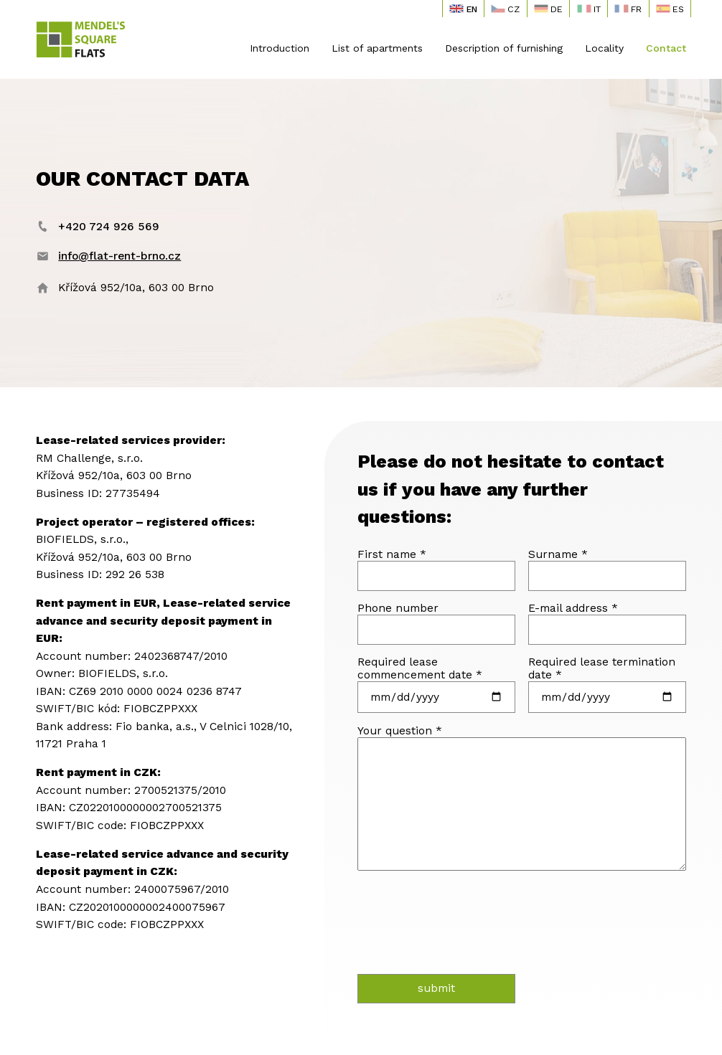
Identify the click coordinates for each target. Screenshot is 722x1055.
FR (628, 9)
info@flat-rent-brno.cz (119, 256)
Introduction (279, 48)
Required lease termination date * (601, 668)
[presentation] (441, 917)
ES (670, 9)
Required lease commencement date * (419, 668)
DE (548, 9)
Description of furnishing (504, 48)
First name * (391, 554)
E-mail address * (573, 608)
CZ (505, 9)
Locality (604, 48)
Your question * (399, 730)
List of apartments (377, 48)
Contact (666, 48)
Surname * (558, 554)
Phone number (398, 608)
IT (589, 9)
